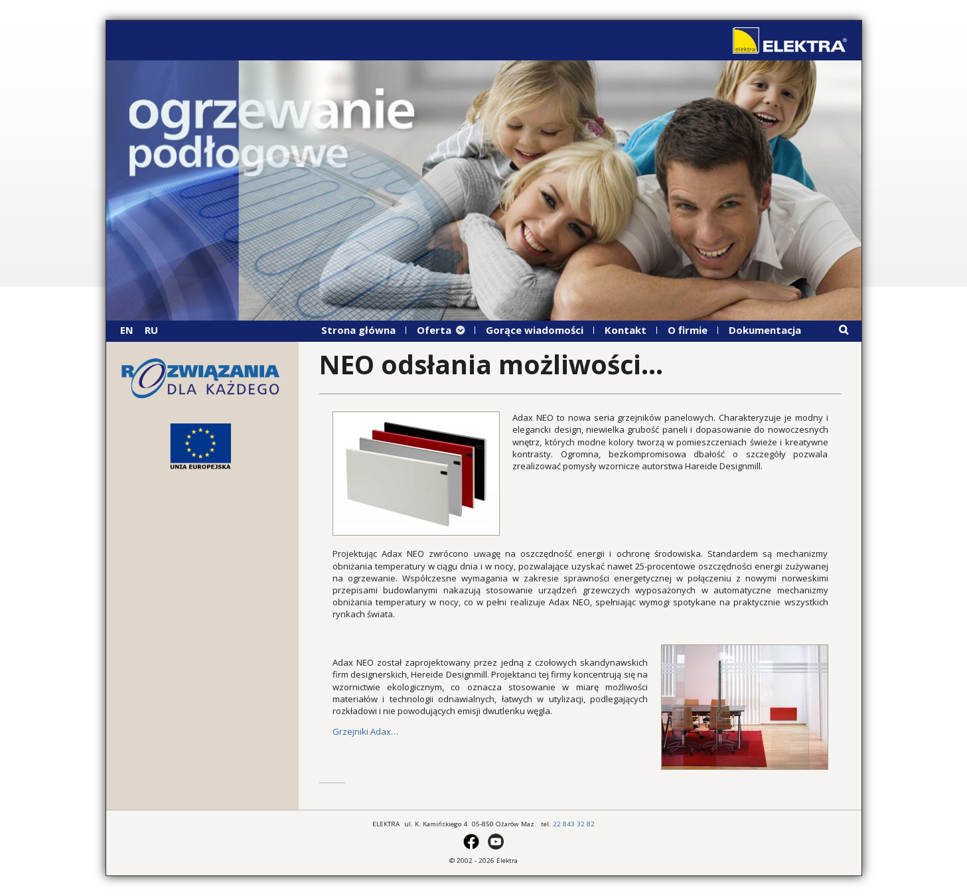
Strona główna (358, 329)
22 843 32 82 (574, 824)
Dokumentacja (765, 329)
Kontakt (625, 329)
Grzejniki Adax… (365, 731)
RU (151, 329)
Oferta (434, 329)
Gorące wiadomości (534, 329)
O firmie (687, 329)
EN (126, 329)
